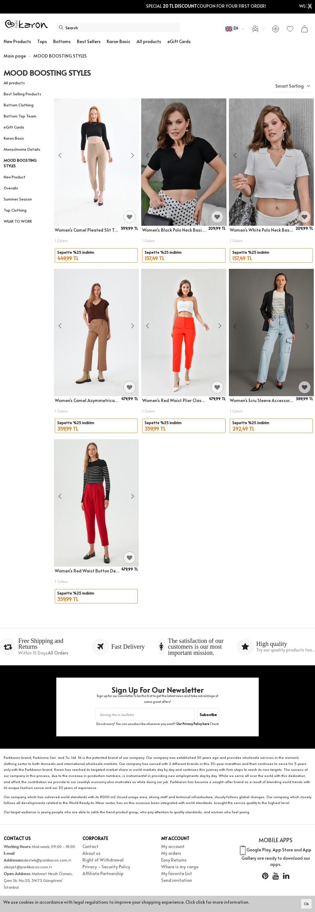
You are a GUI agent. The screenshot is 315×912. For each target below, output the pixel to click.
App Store (283, 850)
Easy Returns (174, 860)
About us (91, 853)
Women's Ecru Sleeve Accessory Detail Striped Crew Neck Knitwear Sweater (262, 400)
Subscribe (208, 714)
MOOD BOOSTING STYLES (20, 163)
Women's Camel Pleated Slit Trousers (87, 230)
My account (173, 846)
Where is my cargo (179, 867)
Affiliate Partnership (103, 873)
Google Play (258, 850)
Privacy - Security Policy (106, 867)
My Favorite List (176, 873)
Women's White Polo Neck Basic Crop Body (262, 230)
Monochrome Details (22, 149)
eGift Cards (14, 127)
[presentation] (60, 155)
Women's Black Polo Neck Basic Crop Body (174, 230)
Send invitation (176, 880)
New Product (15, 176)
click (200, 902)
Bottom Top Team (20, 116)
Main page (15, 56)
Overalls (11, 187)
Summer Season (18, 199)
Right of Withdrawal (103, 860)
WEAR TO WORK (18, 221)
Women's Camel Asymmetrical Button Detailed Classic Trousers (87, 400)
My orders (171, 853)
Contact (90, 846)
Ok (306, 903)
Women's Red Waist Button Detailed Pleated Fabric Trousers (87, 571)
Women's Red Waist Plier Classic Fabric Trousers (174, 400)
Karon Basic (14, 138)
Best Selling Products (22, 93)
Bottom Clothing (19, 104)
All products (14, 82)
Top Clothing (15, 210)
